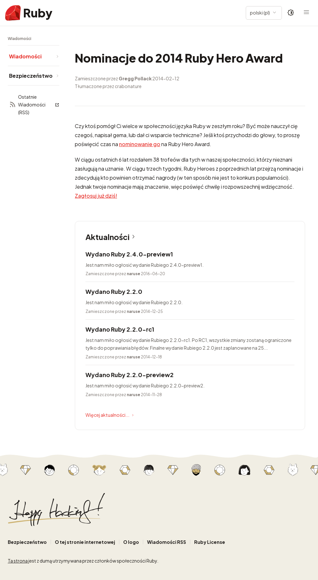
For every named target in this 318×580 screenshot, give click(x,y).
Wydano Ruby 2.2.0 (113, 291)
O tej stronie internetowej (85, 542)
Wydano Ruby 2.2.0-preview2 (129, 374)
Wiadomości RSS (166, 542)
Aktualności (111, 237)
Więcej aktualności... (110, 415)
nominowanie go (139, 144)
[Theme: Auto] (290, 12)
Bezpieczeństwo (27, 542)
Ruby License (209, 542)
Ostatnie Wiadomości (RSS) (34, 104)
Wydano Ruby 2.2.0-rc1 (119, 329)
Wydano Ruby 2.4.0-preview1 (129, 254)
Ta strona (18, 561)
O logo (131, 542)
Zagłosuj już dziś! (96, 195)
